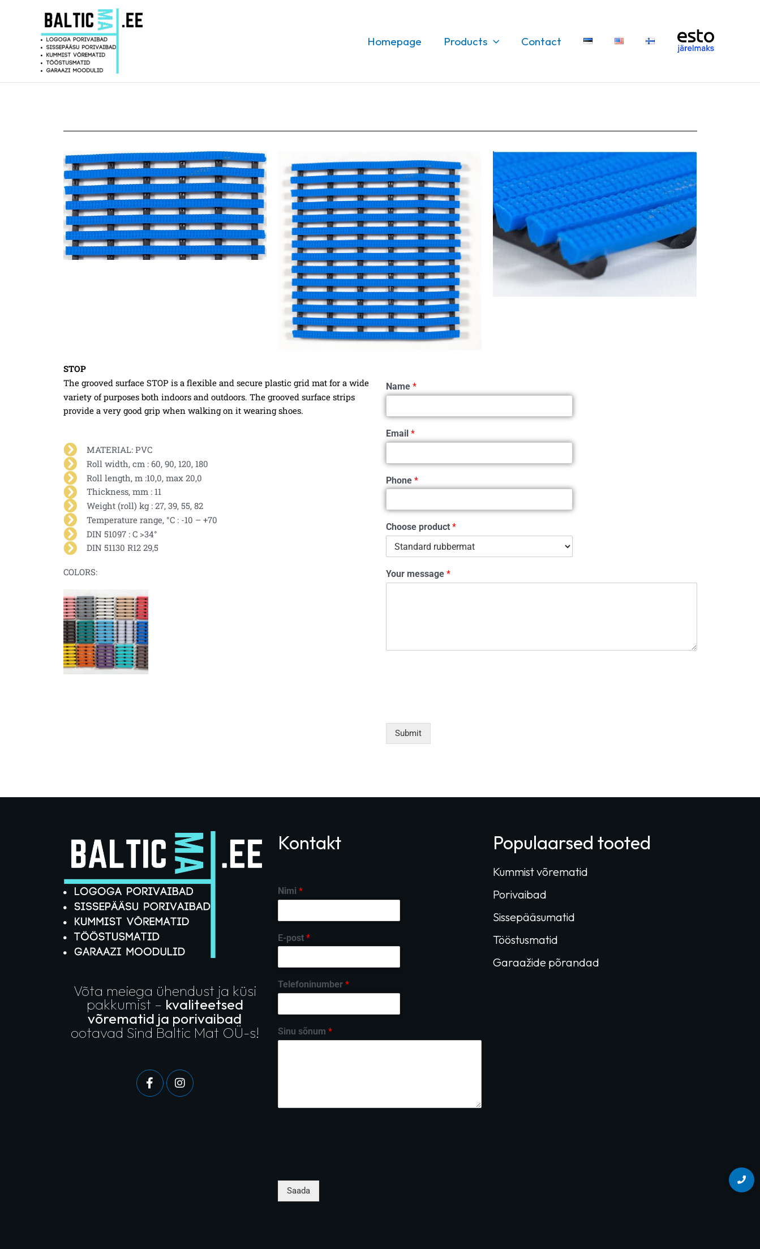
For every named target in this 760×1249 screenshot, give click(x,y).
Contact (543, 41)
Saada (298, 1191)
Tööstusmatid (525, 940)
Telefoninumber (313, 984)
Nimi (290, 891)
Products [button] (473, 41)
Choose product (421, 526)
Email (400, 433)
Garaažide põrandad (546, 962)
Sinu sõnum (305, 1031)
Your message (418, 573)
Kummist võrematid (540, 872)
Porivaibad (520, 894)
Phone (402, 480)
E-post (294, 938)
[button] (495, 41)
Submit (408, 733)
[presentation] (472, 704)
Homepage (397, 41)
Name (401, 386)
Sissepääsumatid (534, 917)
